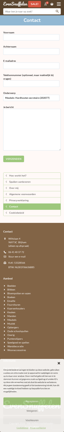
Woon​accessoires (16, 350)
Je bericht (32, 128)
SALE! (34, 4)
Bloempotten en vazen (19, 293)
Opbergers (13, 327)
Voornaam (31, 35)
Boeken (11, 297)
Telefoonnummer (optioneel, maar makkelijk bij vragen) (31, 79)
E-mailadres (31, 63)
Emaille (11, 300)
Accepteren (32, 401)
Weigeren (32, 410)
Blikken (11, 289)
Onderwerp (31, 95)
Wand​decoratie (15, 346)
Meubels (11, 319)
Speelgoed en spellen (18, 342)
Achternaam (31, 49)
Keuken (11, 312)
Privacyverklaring (38, 427)
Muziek (11, 323)
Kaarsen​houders (16, 308)
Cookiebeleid (22, 427)
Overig (11, 334)
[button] (59, 363)
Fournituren (13, 304)
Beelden (11, 285)
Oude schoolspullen (17, 331)
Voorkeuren (32, 420)
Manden (11, 316)
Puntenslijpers (15, 338)
